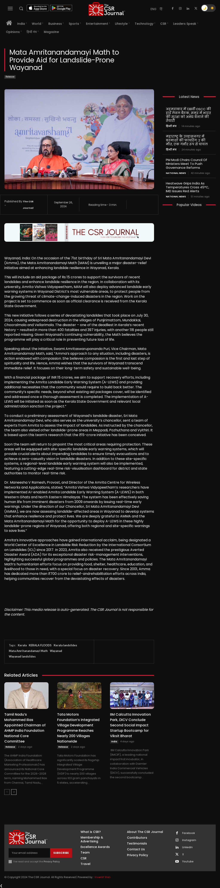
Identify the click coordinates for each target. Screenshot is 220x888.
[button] (21, 8)
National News (176, 173)
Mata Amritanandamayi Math (28, 651)
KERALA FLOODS (40, 645)
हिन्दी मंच (171, 126)
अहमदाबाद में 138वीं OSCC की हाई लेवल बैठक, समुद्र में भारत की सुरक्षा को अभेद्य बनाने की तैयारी (188, 115)
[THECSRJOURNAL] (107, 9)
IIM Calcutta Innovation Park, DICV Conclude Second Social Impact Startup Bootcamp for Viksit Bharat (130, 725)
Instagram (189, 840)
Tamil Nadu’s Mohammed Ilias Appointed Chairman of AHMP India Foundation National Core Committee (25, 728)
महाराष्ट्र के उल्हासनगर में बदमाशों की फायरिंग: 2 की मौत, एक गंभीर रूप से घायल (187, 140)
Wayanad (56, 651)
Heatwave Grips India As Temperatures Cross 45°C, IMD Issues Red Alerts (187, 187)
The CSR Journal (28, 205)
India (114, 741)
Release (10, 77)
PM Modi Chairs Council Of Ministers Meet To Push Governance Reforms (186, 164)
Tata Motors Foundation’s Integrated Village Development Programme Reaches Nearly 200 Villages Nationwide (78, 728)
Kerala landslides (65, 645)
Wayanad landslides (22, 656)
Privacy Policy (52, 861)
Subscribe (61, 853)
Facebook (188, 833)
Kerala (22, 645)
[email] (29, 853)
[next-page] (14, 792)
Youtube (188, 861)
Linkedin (187, 847)
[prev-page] (7, 792)
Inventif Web (102, 877)
